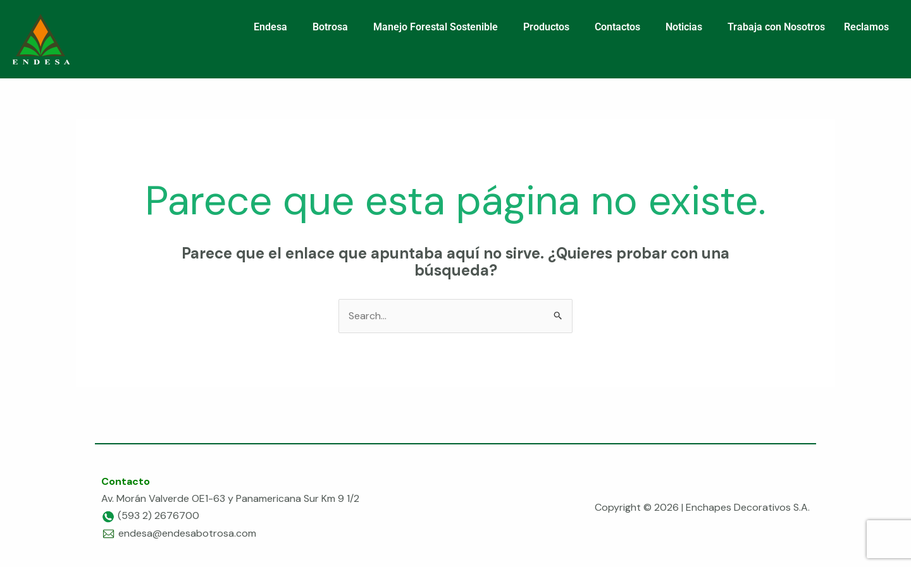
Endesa (270, 27)
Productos (546, 27)
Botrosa (330, 27)
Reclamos (866, 27)
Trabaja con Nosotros (776, 27)
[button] (273, 27)
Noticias (684, 27)
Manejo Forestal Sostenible (435, 27)
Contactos (617, 27)
